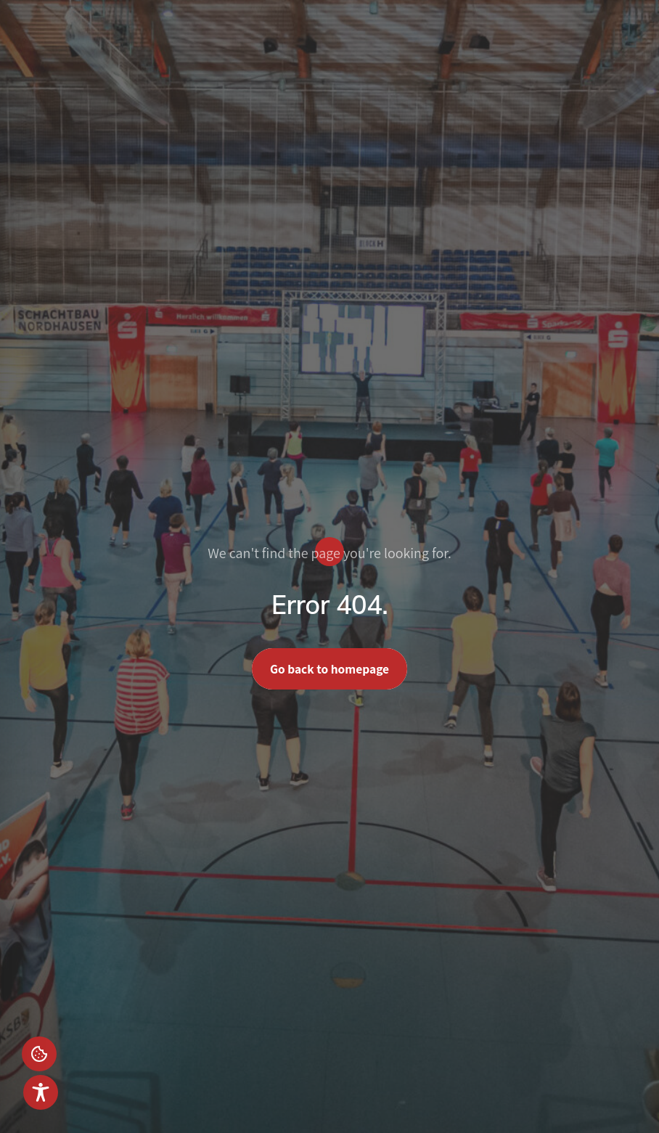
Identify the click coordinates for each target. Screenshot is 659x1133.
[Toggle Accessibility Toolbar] (41, 1092)
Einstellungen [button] (39, 1053)
